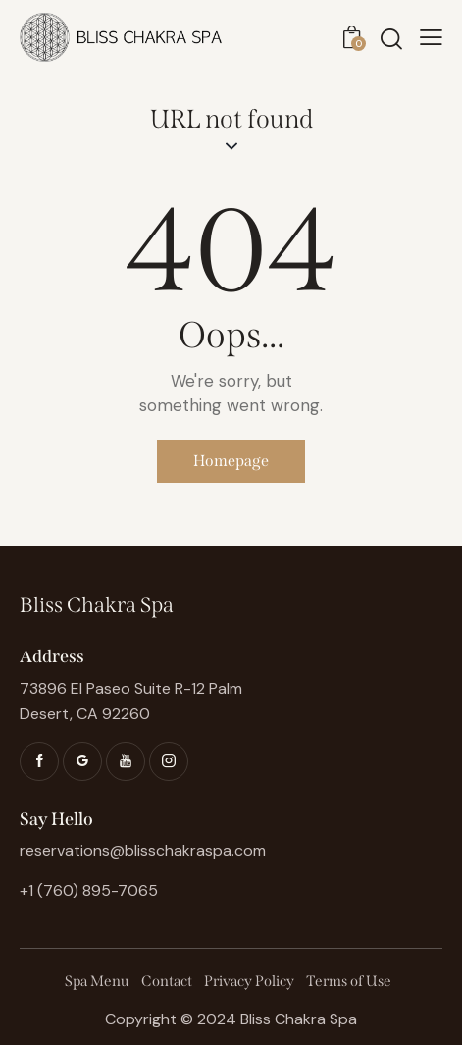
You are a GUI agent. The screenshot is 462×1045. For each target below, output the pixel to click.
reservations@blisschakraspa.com (143, 850)
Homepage (231, 460)
